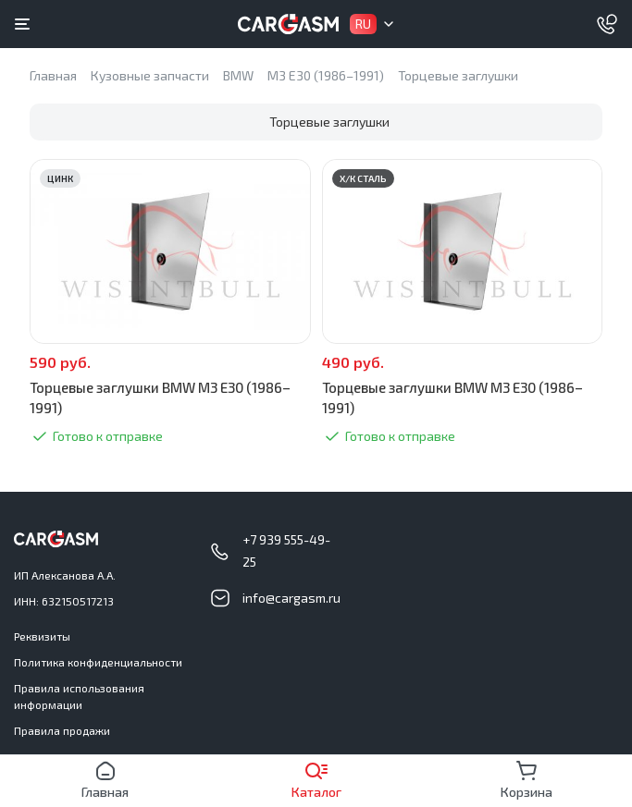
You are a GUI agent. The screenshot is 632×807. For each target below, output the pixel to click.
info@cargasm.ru (291, 597)
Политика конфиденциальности (98, 661)
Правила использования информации (79, 696)
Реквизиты (42, 636)
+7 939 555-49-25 (286, 550)
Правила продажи (62, 730)
